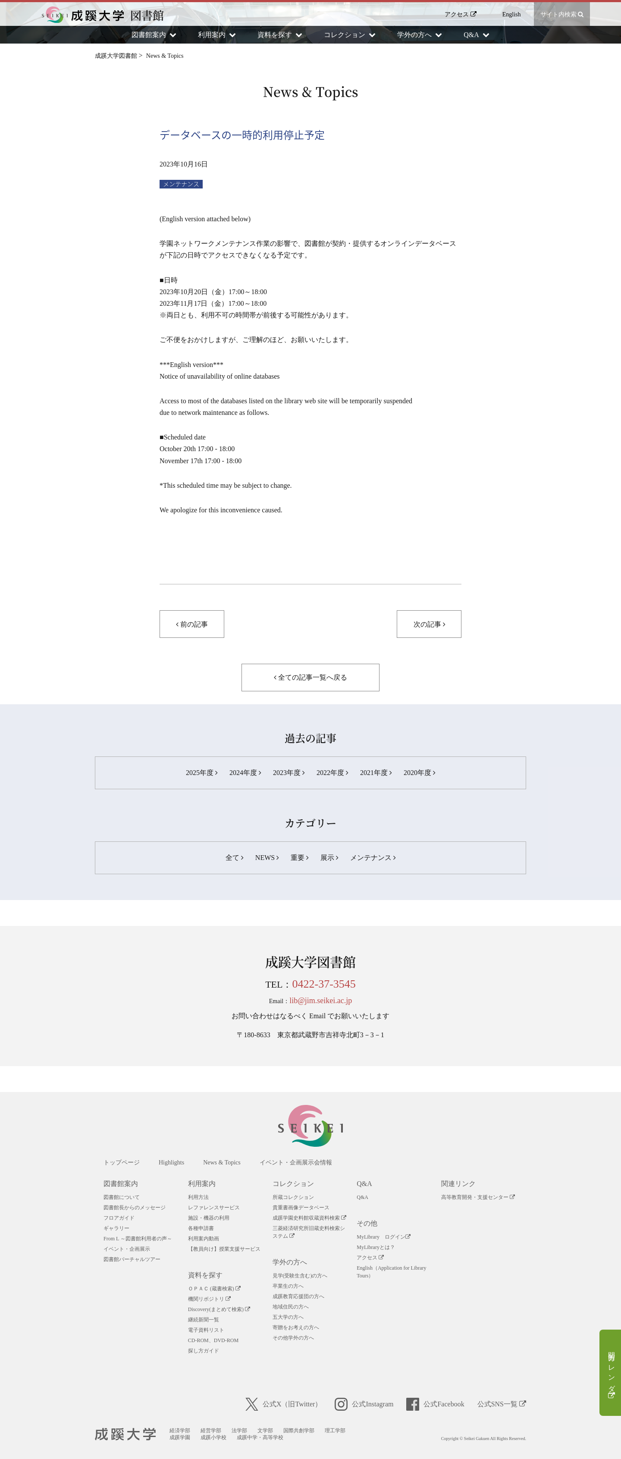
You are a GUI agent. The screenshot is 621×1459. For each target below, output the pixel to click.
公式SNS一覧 (501, 1404)
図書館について (122, 1197)
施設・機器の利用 (208, 1218)
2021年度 (376, 772)
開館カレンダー (611, 1373)
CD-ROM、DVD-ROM (213, 1340)
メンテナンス (181, 184)
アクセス (461, 14)
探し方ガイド (203, 1351)
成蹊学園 (179, 1437)
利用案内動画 (203, 1239)
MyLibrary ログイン (384, 1237)
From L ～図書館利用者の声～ (138, 1239)
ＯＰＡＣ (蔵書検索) (214, 1289)
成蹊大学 (125, 1434)
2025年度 (201, 772)
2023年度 (288, 772)
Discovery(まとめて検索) (219, 1309)
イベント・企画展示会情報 (296, 1162)
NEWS (267, 857)
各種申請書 (201, 1228)
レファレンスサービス (214, 1208)
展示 (329, 857)
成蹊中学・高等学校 (260, 1437)
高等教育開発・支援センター (478, 1197)
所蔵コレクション (293, 1197)
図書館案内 (121, 1183)
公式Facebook (435, 1404)
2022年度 (332, 772)
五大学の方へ (288, 1317)
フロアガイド (119, 1218)
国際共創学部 (298, 1431)
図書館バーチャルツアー (132, 1259)
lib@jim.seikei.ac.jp (320, 1000)
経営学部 (211, 1431)
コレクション (293, 1183)
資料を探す (205, 1275)
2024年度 (245, 772)
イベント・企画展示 (127, 1249)
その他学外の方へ (293, 1338)
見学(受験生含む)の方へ (300, 1276)
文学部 (265, 1431)
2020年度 (419, 772)
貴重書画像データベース (301, 1208)
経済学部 (179, 1431)
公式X (283, 1404)
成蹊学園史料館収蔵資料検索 (309, 1218)
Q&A (364, 1183)
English (511, 14)
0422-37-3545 (324, 984)
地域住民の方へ (291, 1307)
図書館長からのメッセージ (135, 1208)
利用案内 (202, 1183)
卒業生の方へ (288, 1286)
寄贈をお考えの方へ (296, 1327)
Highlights (171, 1162)
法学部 (239, 1431)
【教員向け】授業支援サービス (224, 1249)
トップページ (122, 1162)
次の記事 (429, 624)
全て (234, 857)
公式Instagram (364, 1404)
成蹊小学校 (213, 1437)
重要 (299, 857)
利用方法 (198, 1197)
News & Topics (222, 1162)
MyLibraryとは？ (376, 1247)
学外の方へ (290, 1262)
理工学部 (335, 1431)
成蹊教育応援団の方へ (298, 1296)
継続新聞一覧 (203, 1320)
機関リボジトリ (209, 1299)
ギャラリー (116, 1228)
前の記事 (192, 624)
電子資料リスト (206, 1330)
